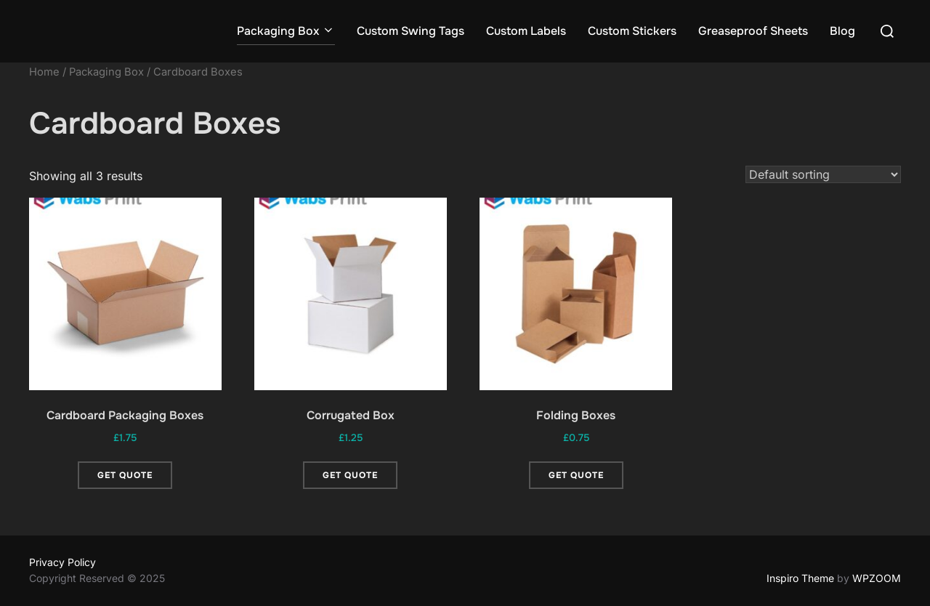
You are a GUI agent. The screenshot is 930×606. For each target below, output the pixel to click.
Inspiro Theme (800, 578)
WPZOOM (876, 578)
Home (44, 71)
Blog (842, 31)
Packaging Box (286, 31)
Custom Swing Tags (410, 31)
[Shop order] (823, 174)
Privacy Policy (62, 562)
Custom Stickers (632, 31)
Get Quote (125, 475)
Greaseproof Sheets (753, 31)
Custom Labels (526, 31)
